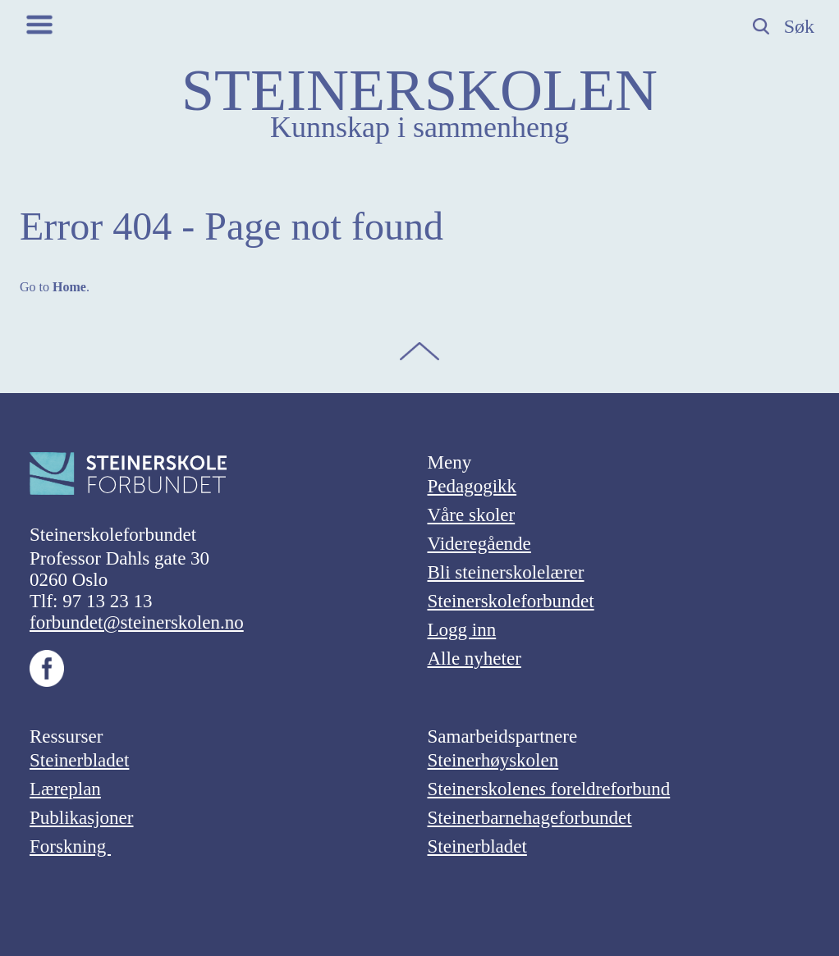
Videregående (479, 543)
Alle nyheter (474, 658)
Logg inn (462, 630)
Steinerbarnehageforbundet (530, 817)
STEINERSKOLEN (419, 90)
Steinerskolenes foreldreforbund (549, 789)
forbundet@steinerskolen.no (137, 622)
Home (69, 287)
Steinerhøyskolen (493, 760)
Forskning (70, 846)
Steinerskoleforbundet (511, 601)
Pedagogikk (472, 486)
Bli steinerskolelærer (506, 572)
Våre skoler (472, 515)
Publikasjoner (82, 817)
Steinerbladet (79, 760)
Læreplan (65, 789)
